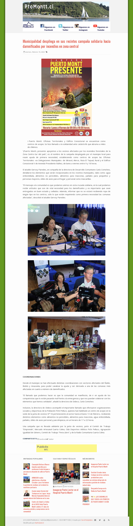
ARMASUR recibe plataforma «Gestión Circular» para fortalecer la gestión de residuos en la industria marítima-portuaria (36, 482)
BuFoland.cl (39, 523)
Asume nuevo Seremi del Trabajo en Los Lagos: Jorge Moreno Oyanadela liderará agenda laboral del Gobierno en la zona (36, 494)
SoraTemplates (86, 520)
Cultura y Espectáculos (64, 459)
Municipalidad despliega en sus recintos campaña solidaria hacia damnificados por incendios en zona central (66, 44)
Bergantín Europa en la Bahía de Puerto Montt (98, 489)
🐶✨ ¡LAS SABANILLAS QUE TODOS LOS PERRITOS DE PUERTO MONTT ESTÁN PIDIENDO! (96, 500)
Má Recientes (88, 459)
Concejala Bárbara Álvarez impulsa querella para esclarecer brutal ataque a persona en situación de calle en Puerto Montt (36, 469)
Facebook (41, 439)
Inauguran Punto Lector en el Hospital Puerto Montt (65, 491)
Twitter (50, 439)
